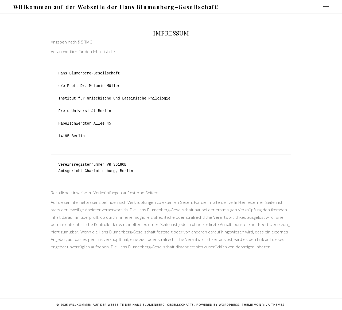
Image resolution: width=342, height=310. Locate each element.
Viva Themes (273, 305)
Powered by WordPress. (219, 305)
